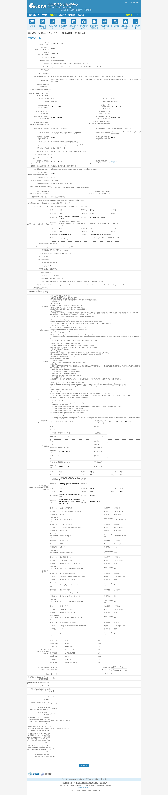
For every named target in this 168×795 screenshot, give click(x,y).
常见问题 (81, 15)
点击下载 (54, 703)
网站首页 (32, 15)
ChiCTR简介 (42, 15)
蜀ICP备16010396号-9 (84, 788)
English (137, 15)
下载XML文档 (34, 38)
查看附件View (115, 162)
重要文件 (62, 15)
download (54, 708)
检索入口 (53, 15)
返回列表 (84, 765)
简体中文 (129, 15)
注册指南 (71, 15)
